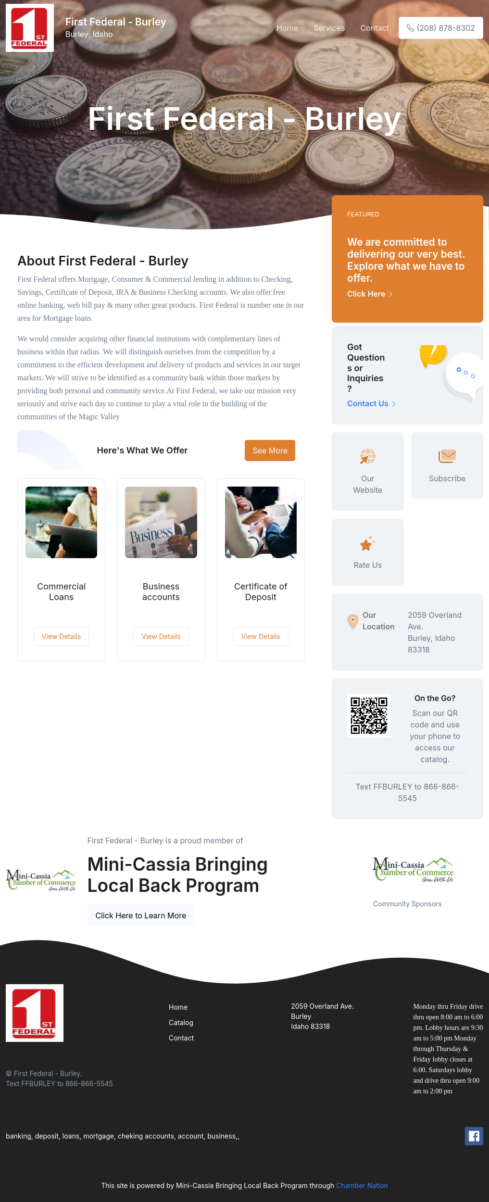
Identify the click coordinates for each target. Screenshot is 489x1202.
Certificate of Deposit (261, 591)
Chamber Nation (362, 1185)
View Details (61, 636)
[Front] (32, 28)
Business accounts (161, 591)
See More (270, 450)
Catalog (181, 1022)
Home (287, 28)
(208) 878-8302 (441, 28)
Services (329, 28)
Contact (375, 28)
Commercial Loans (61, 591)
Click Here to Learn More (141, 915)
